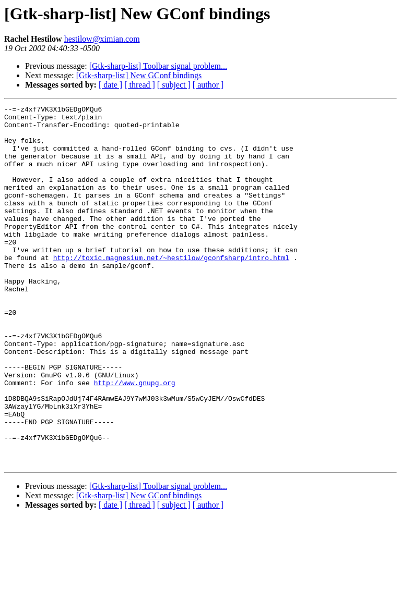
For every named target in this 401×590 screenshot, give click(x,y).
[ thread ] (139, 84)
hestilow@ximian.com (102, 38)
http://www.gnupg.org (134, 439)
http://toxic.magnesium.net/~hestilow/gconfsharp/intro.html (171, 288)
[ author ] (208, 84)
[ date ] (110, 84)
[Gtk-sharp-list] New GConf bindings (139, 75)
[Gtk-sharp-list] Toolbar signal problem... (158, 66)
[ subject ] (174, 84)
